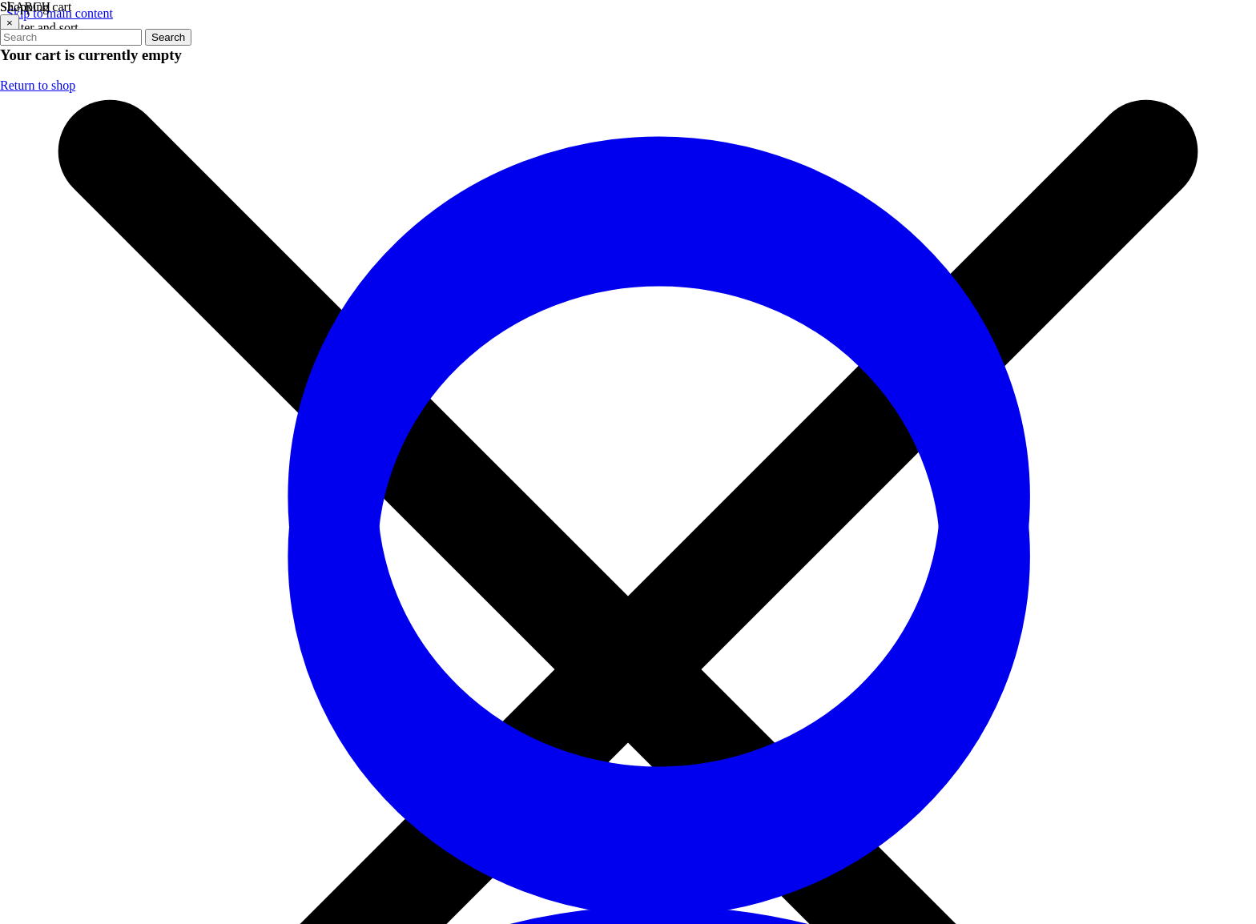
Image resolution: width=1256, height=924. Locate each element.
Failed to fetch (67, 55)
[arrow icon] (1194, 317)
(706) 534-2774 (160, 313)
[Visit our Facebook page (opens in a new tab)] (548, 341)
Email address (974, 298)
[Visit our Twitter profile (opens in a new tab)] (596, 341)
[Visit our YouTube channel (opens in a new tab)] (692, 341)
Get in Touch (161, 607)
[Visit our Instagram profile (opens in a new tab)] (644, 341)
